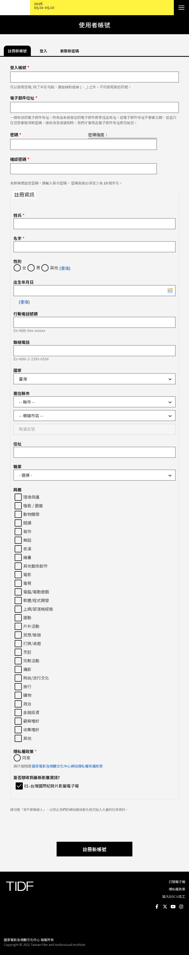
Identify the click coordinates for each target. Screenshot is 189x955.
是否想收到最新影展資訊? (36, 777)
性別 (17, 261)
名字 (19, 238)
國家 (17, 370)
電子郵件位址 (23, 98)
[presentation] (94, 824)
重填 (65, 268)
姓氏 (19, 215)
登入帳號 (19, 67)
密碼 (15, 135)
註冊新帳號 (95, 849)
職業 (17, 466)
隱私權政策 (25, 751)
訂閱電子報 (177, 881)
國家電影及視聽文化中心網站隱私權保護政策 (67, 766)
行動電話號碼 (25, 314)
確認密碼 (19, 159)
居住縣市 (21, 393)
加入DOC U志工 (173, 896)
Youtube (173, 907)
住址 (17, 444)
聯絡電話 (21, 342)
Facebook (157, 907)
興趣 (17, 489)
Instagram (181, 907)
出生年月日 (23, 282)
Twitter (165, 907)
